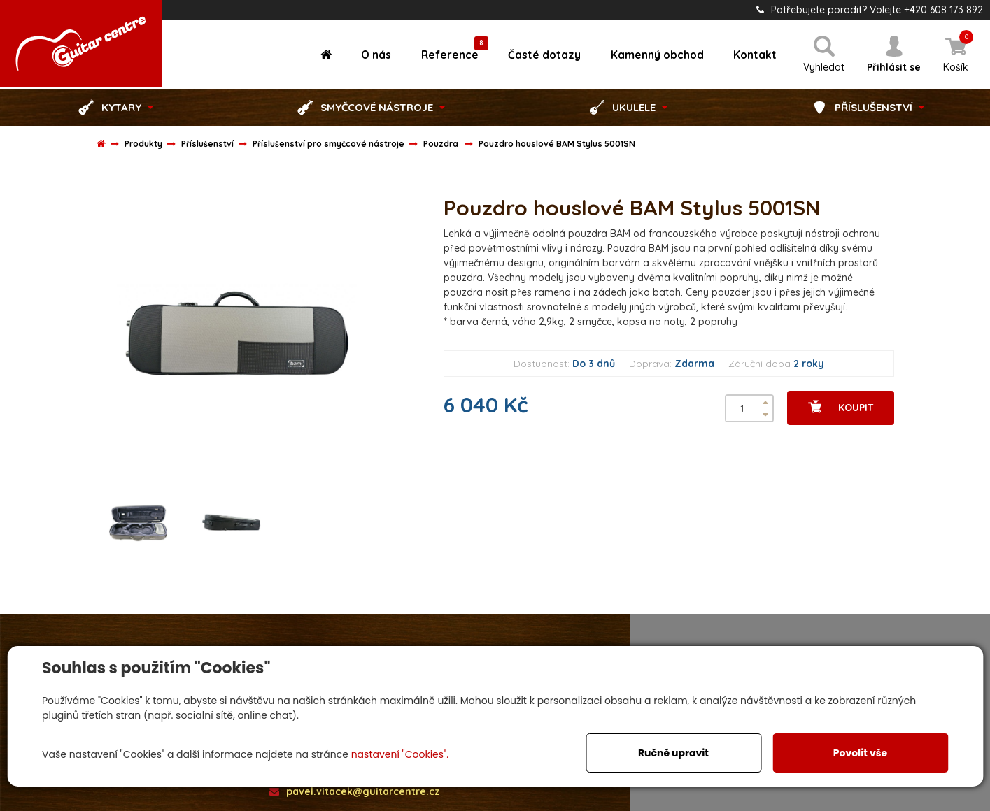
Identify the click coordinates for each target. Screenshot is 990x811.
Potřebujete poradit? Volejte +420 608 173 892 (869, 9)
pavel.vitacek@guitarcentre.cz (354, 791)
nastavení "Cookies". (399, 754)
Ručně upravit (673, 753)
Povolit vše (860, 753)
